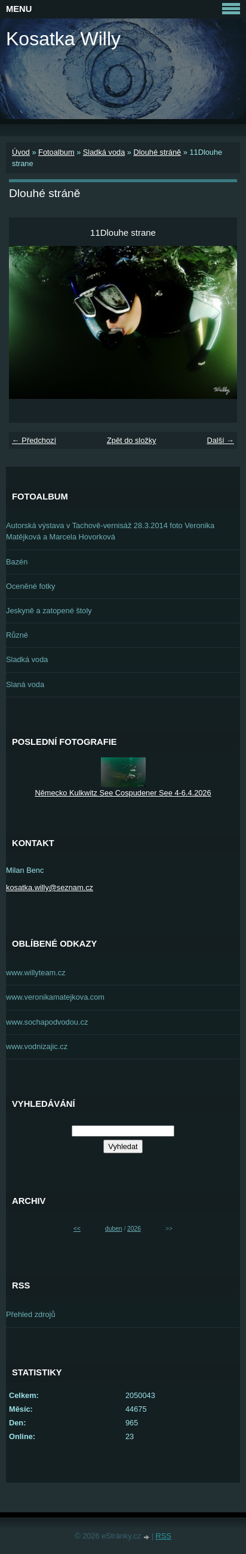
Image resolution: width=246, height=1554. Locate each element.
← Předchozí (34, 440)
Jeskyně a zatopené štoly (49, 610)
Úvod (21, 152)
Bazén (16, 561)
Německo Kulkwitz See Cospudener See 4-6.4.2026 (123, 792)
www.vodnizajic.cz (36, 1046)
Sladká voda (104, 152)
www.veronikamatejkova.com (55, 997)
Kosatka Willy (63, 38)
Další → (220, 440)
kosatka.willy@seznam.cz (49, 887)
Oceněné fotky (31, 586)
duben (113, 1228)
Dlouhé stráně (157, 152)
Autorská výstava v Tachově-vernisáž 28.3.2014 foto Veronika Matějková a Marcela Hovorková (110, 531)
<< (77, 1228)
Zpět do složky (131, 440)
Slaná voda (25, 684)
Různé (17, 635)
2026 (134, 1228)
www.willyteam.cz (36, 972)
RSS (163, 1535)
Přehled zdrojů (31, 1314)
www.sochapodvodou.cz (47, 1022)
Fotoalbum (56, 152)
